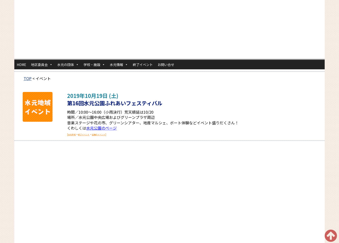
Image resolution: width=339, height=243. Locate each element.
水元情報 (119, 64)
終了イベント (143, 64)
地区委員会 (42, 64)
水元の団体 (68, 64)
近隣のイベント (98, 134)
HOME (21, 64)
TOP (28, 78)
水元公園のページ (101, 128)
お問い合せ (166, 64)
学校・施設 (94, 64)
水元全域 (72, 134)
